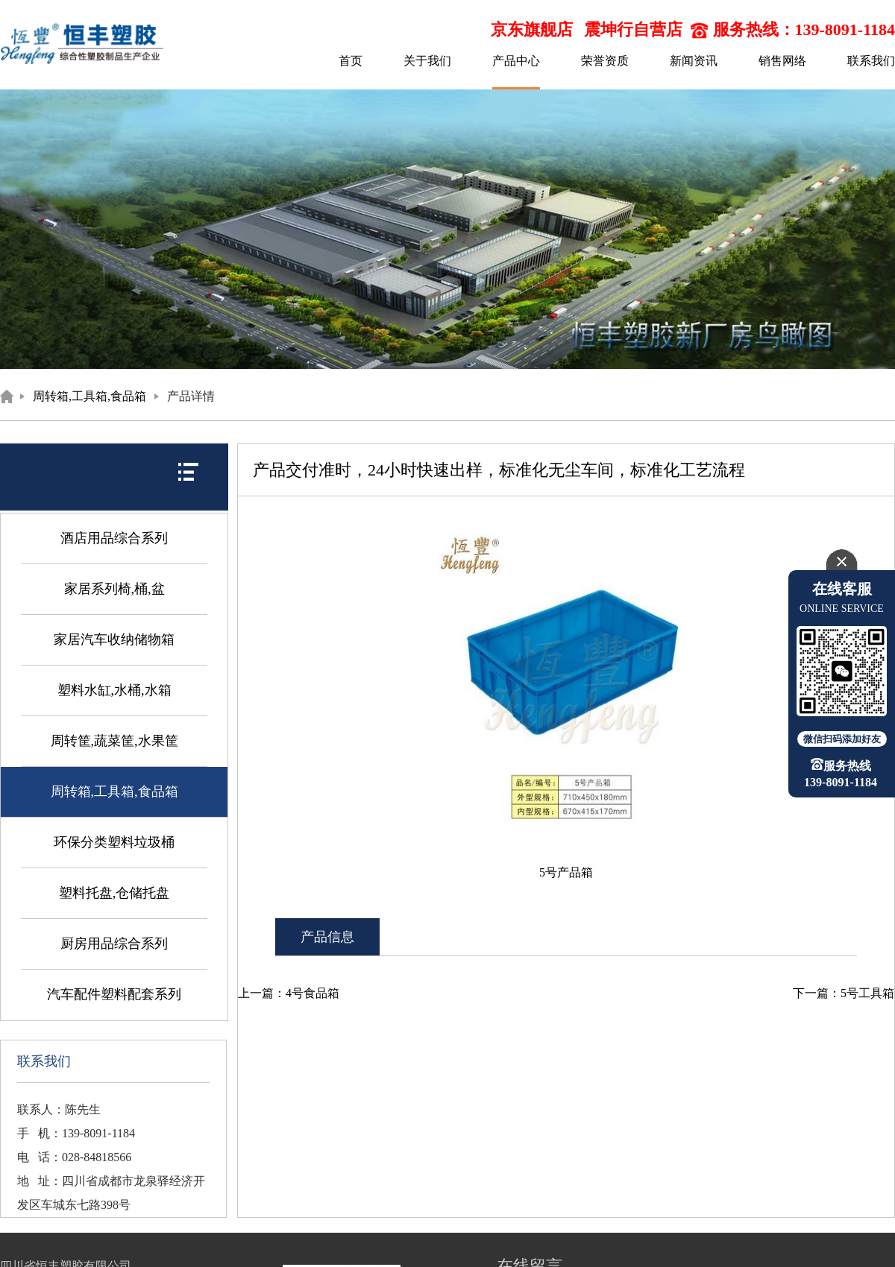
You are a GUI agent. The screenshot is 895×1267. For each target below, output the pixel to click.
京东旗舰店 (532, 29)
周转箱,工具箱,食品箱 (89, 396)
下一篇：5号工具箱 (843, 993)
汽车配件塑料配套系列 (114, 994)
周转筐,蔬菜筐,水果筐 (114, 740)
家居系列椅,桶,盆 (114, 588)
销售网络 (782, 60)
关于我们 (427, 60)
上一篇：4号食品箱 (288, 993)
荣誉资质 (605, 60)
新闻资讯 (693, 60)
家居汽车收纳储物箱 (114, 639)
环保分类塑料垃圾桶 (114, 842)
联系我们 (871, 60)
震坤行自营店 (633, 29)
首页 (350, 60)
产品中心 (516, 60)
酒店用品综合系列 (114, 538)
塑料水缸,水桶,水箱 (114, 690)
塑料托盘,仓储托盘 (114, 892)
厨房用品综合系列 (114, 943)
